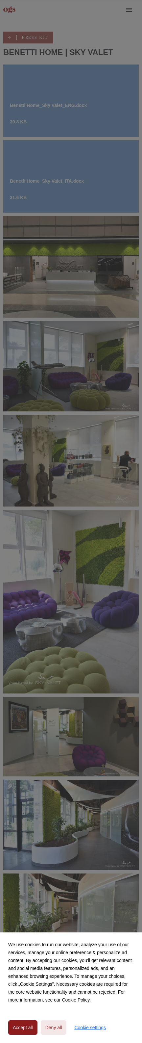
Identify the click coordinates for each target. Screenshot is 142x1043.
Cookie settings (90, 1027)
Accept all (23, 1027)
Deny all (53, 1027)
